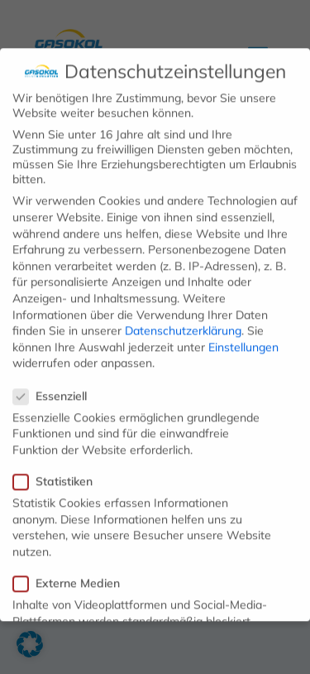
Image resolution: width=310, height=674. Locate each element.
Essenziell (56, 388)
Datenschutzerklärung (183, 323)
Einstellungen (243, 339)
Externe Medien (73, 575)
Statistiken (59, 474)
